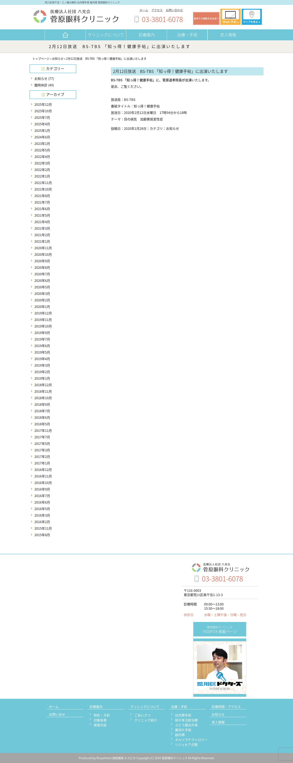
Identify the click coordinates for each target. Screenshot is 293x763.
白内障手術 (183, 715)
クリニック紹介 (145, 720)
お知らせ (57, 58)
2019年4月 (42, 358)
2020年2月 (42, 300)
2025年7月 (42, 117)
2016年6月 (42, 502)
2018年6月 (42, 417)
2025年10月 (43, 110)
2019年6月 (42, 345)
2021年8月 (42, 195)
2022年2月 (42, 169)
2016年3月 (42, 515)
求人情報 (228, 35)
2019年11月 (43, 319)
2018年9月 (42, 404)
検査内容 (100, 724)
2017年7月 (42, 436)
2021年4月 (42, 221)
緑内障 (180, 734)
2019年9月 (42, 332)
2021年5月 (42, 215)
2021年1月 (42, 241)
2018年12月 (43, 384)
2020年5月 (42, 286)
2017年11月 (43, 430)
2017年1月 (42, 463)
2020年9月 (42, 260)
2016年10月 (43, 482)
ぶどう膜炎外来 (186, 724)
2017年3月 (42, 450)
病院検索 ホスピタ (124, 758)
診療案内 (147, 35)
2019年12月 (43, 313)
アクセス (157, 10)
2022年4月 (42, 156)
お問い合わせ (174, 10)
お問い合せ (57, 715)
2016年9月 (42, 489)
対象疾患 (100, 720)
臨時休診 (40, 85)
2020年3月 (42, 293)
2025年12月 (43, 104)
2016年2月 (42, 521)
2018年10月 (43, 397)
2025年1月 (42, 130)
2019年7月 (42, 339)
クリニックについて (106, 35)
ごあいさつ (142, 715)
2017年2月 (42, 456)
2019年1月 (42, 378)
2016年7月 (42, 495)
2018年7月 (42, 410)
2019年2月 (42, 371)
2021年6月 (42, 208)
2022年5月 (42, 150)
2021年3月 (42, 228)
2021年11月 (43, 182)
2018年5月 (42, 423)
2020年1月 (42, 306)
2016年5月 (42, 508)
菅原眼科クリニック (175, 758)
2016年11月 (43, 476)
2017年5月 (42, 443)
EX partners (104, 758)
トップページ (40, 58)
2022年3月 (42, 163)
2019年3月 (42, 365)
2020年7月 (42, 273)
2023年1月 (42, 143)
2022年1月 (42, 176)
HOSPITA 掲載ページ (220, 629)
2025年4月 (42, 123)
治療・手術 (187, 35)
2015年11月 (43, 528)
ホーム (144, 10)
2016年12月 (43, 469)
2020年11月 (43, 247)
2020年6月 (42, 280)
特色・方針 (102, 715)
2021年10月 (43, 189)
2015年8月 (42, 534)
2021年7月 (42, 202)
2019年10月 (43, 326)
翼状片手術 (183, 729)
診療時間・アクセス (226, 707)
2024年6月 (42, 137)
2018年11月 (43, 391)
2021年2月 (42, 234)
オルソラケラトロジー (191, 739)
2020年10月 (43, 254)
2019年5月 (42, 352)
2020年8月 (42, 267)
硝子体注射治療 (186, 720)
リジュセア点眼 (186, 744)
